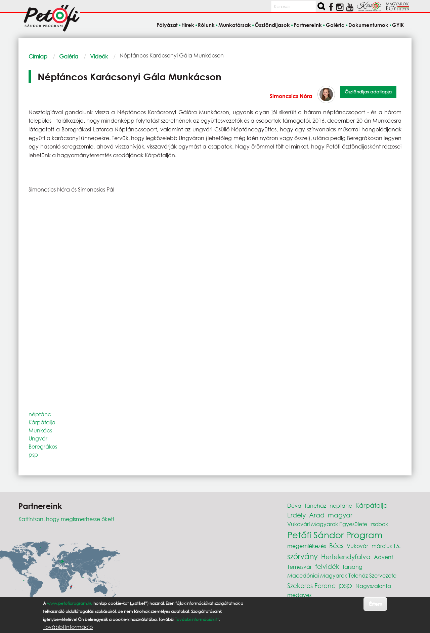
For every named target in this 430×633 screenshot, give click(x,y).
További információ (68, 627)
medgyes (299, 594)
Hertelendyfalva (346, 556)
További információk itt (197, 619)
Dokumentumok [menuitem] (368, 25)
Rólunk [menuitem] (206, 25)
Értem (375, 603)
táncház (315, 505)
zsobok (379, 524)
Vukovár (357, 545)
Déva (294, 505)
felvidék (327, 566)
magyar (340, 515)
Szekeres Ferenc (311, 585)
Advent (383, 556)
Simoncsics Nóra (291, 96)
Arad (317, 515)
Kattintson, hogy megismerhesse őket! (66, 518)
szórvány (302, 556)
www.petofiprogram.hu (69, 603)
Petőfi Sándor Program (334, 534)
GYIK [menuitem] (398, 25)
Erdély (296, 515)
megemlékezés (306, 545)
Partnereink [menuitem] (308, 25)
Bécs (336, 545)
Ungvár (38, 438)
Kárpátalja (42, 422)
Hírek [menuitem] (187, 25)
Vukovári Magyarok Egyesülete (327, 524)
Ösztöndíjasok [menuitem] (272, 25)
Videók (99, 56)
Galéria (68, 56)
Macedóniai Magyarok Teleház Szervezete (341, 575)
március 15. (386, 545)
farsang (352, 566)
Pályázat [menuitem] (167, 25)
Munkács (40, 430)
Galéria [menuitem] (335, 25)
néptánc (40, 414)
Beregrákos (43, 446)
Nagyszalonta (373, 585)
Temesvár (299, 566)
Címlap (38, 56)
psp (33, 454)
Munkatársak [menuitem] (234, 25)
